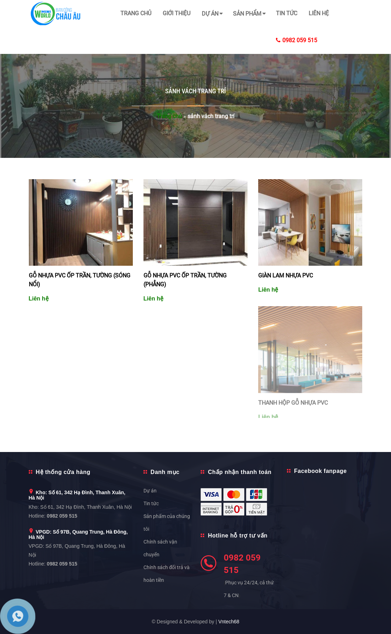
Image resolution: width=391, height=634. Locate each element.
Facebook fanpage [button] (320, 471)
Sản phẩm (247, 13)
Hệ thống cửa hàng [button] (63, 472)
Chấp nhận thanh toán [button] (239, 472)
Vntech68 (228, 621)
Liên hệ (319, 13)
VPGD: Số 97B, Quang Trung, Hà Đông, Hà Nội (78, 534)
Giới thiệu (176, 13)
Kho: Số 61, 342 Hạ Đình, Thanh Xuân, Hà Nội (77, 495)
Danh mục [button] (165, 472)
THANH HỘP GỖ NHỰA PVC (293, 404)
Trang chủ (135, 13)
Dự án (210, 13)
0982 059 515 (296, 40)
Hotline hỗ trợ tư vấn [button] (237, 536)
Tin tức (286, 13)
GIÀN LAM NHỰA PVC (285, 275)
